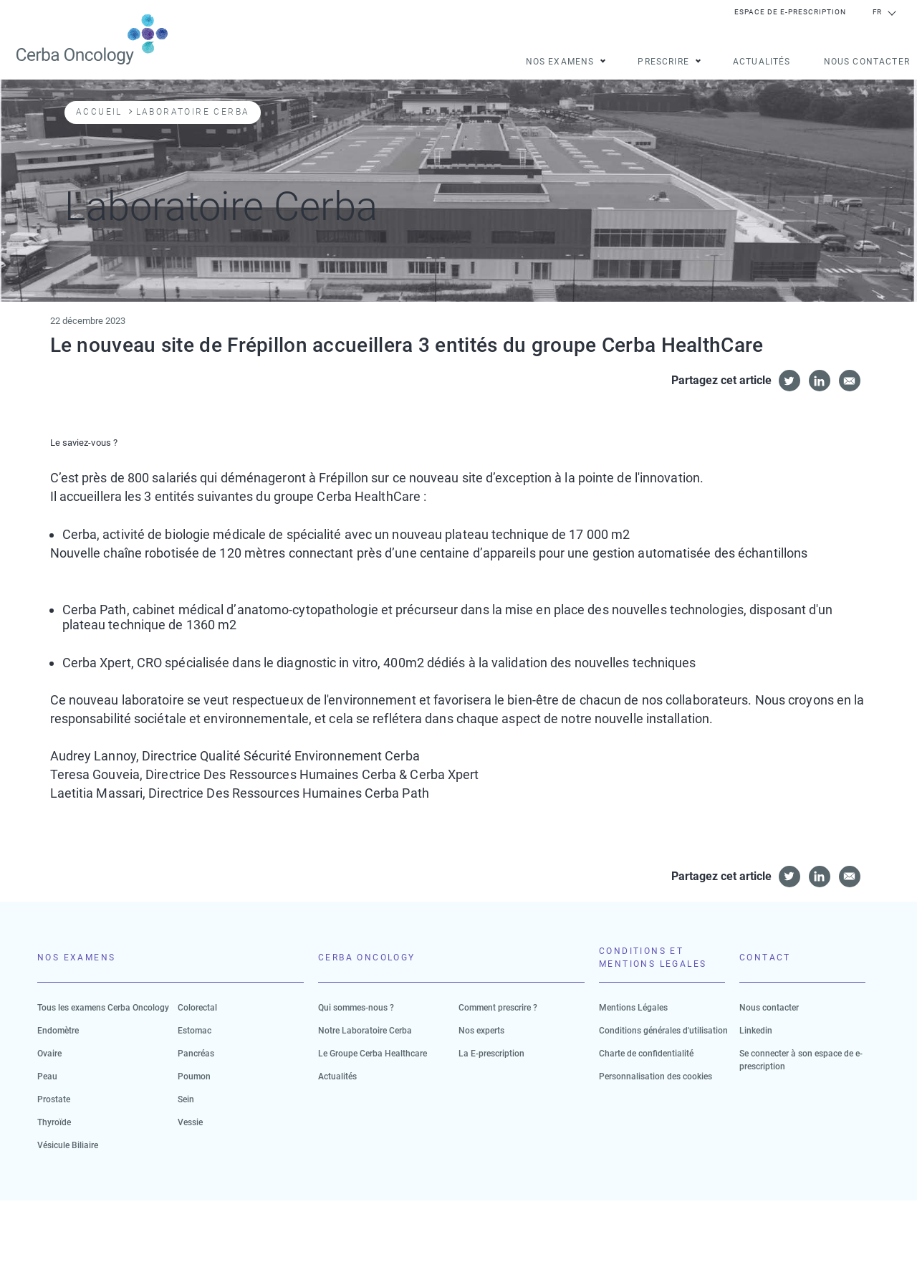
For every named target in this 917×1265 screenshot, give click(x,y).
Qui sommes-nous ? (356, 1008)
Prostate (53, 1099)
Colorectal (197, 1008)
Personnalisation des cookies (655, 1076)
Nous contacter (867, 62)
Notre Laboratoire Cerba (365, 1031)
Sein (186, 1099)
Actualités (762, 62)
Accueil (99, 112)
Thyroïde (54, 1122)
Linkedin (755, 1031)
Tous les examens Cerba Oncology (103, 1008)
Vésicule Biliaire (67, 1145)
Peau (47, 1076)
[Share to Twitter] (789, 380)
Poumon (194, 1076)
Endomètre (58, 1031)
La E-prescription (491, 1054)
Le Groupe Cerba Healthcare (372, 1054)
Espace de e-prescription (790, 12)
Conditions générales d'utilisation (663, 1031)
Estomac (194, 1031)
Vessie (190, 1122)
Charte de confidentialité (646, 1054)
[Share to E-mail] (849, 380)
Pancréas (196, 1054)
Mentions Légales (633, 1008)
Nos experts (481, 1031)
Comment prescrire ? (497, 1008)
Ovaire (49, 1054)
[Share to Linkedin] (819, 380)
